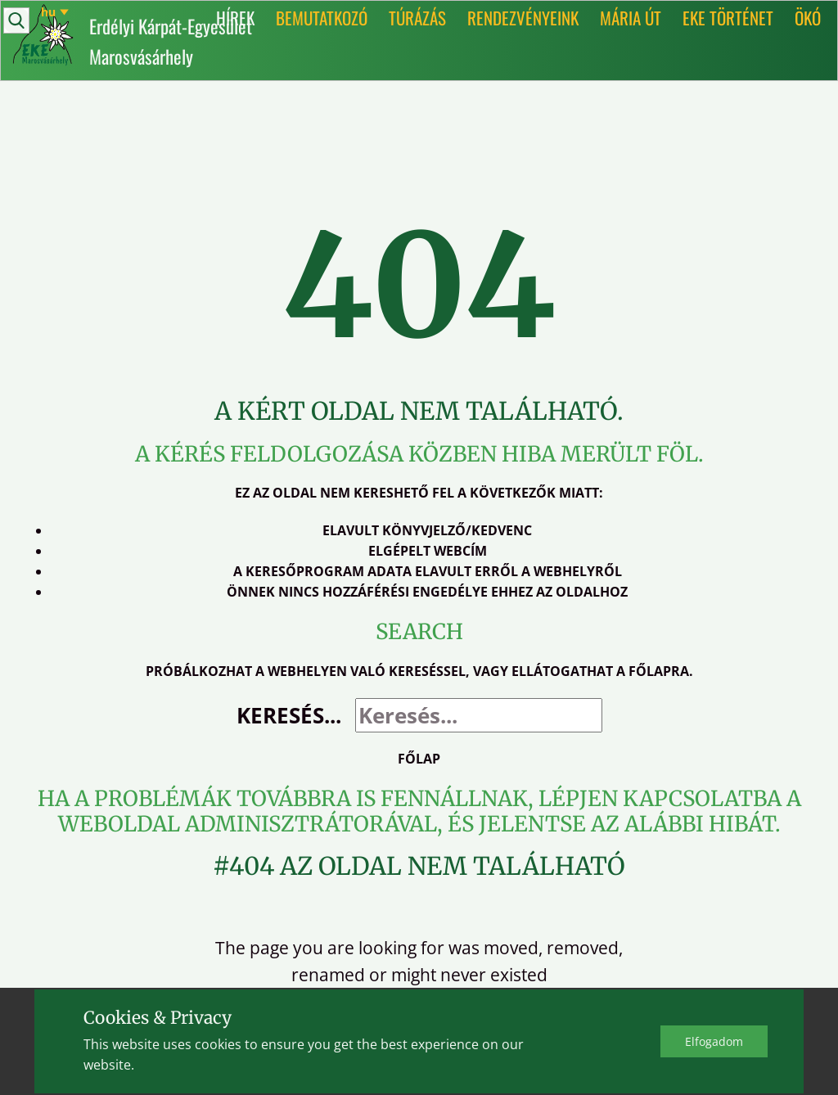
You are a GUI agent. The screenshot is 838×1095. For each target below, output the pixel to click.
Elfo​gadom (714, 1041)
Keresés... (289, 715)
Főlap (419, 759)
